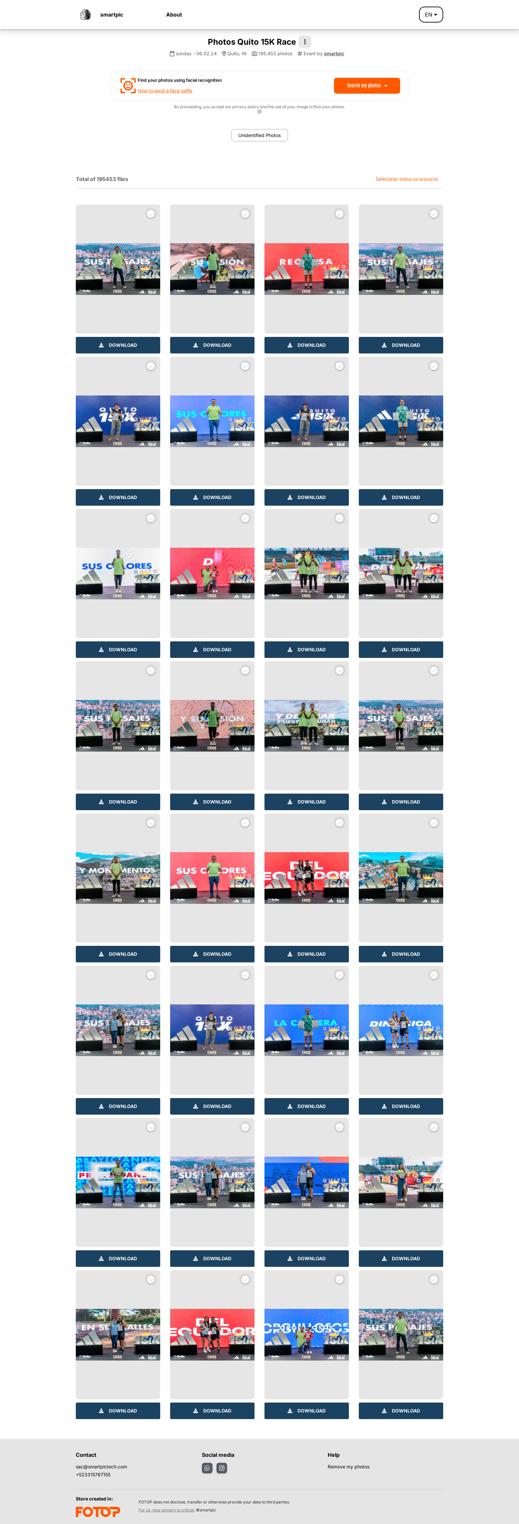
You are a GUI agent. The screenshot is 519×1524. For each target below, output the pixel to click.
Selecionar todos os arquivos (407, 179)
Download (118, 345)
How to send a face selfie (165, 90)
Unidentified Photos (259, 135)
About (174, 14)
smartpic (111, 14)
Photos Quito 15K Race (252, 42)
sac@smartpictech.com (101, 1466)
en (431, 14)
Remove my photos (348, 1466)
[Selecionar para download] (151, 214)
